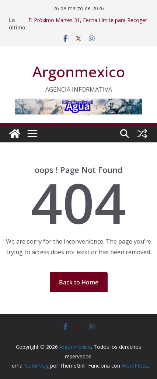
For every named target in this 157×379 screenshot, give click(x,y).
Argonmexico (78, 71)
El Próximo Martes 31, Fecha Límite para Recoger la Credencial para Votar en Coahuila (87, 24)
